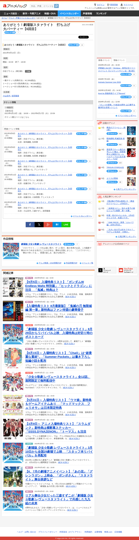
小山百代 (6, 96)
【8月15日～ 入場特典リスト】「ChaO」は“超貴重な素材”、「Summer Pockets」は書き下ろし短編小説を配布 (58, 356)
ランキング (101, 13)
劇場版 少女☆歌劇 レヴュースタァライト (41, 244)
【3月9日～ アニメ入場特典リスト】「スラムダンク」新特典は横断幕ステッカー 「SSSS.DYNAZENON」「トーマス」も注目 (58, 427)
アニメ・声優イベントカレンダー (69, 13)
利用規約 (88, 532)
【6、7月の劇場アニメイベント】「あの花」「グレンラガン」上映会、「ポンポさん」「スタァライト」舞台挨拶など (59, 475)
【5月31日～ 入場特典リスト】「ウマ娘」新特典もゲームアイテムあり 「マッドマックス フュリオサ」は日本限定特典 (58, 403)
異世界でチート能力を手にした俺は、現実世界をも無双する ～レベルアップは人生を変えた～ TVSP (116, 154)
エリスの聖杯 (112, 178)
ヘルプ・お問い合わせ (26, 532)
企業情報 (98, 532)
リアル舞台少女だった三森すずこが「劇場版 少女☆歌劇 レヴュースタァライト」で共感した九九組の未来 (59, 499)
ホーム (4, 18)
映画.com (108, 532)
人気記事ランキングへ (127, 237)
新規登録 (114, 5)
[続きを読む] (70, 297)
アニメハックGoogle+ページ (127, 270)
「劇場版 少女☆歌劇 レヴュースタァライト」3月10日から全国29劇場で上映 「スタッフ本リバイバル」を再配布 (59, 451)
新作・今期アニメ (31, 13)
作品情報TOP (71, 263)
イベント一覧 (87, 263)
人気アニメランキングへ (126, 189)
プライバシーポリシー (47, 532)
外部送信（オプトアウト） (70, 532)
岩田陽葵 (15, 96)
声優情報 (87, 13)
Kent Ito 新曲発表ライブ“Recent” (111, 93)
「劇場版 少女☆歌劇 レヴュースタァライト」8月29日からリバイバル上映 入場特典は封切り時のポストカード (59, 332)
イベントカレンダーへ (82, 216)
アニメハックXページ (106, 270)
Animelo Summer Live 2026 (109, 82)
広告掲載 (118, 532)
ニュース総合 (11, 13)
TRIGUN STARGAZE (115, 167)
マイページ (128, 5)
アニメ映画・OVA (50, 13)
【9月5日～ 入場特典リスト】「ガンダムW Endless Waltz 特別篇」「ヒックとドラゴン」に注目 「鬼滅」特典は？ (58, 285)
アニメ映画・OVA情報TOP (50, 263)
